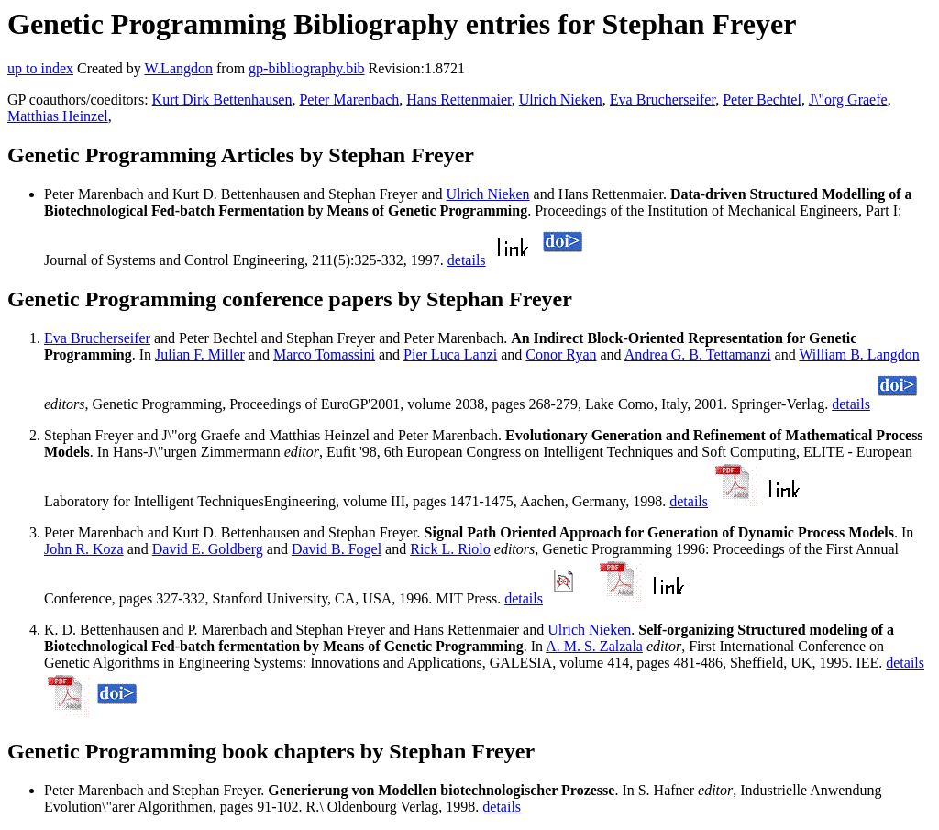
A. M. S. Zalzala (594, 646)
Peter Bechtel (762, 99)
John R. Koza (84, 549)
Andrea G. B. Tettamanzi (697, 354)
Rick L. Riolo (450, 549)
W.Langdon (178, 68)
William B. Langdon (859, 354)
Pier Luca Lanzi (450, 354)
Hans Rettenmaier (458, 99)
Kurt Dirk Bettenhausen (222, 99)
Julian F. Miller (200, 354)
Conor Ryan (560, 354)
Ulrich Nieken (560, 99)
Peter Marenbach (349, 99)
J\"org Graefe (848, 99)
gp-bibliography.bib (307, 68)
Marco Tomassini (324, 354)
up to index (40, 68)
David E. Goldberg (207, 549)
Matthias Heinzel (57, 116)
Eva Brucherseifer (662, 99)
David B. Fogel (336, 549)
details (466, 260)
